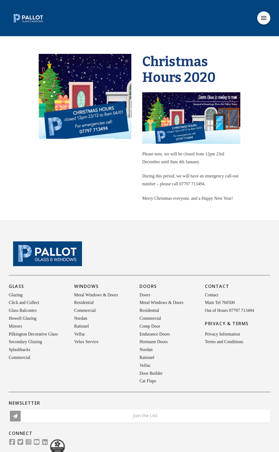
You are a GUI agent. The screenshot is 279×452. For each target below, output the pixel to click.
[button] (263, 17)
